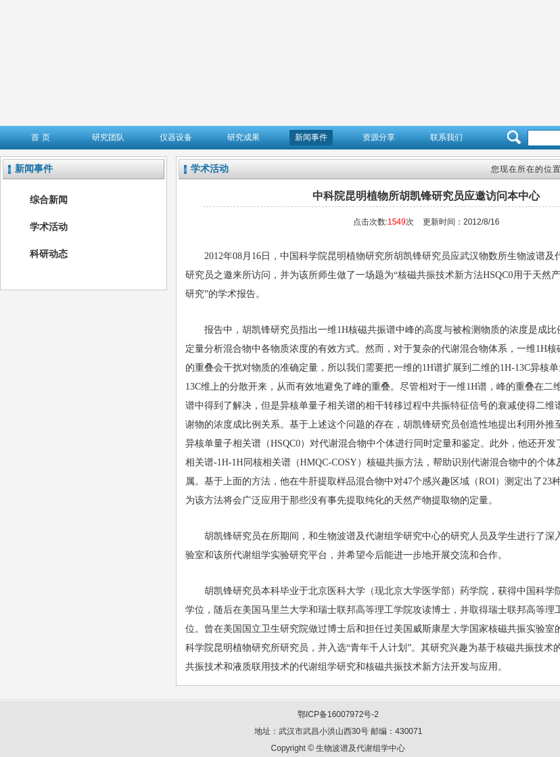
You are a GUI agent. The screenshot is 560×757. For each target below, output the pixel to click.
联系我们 (446, 137)
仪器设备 (176, 137)
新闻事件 (311, 137)
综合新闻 (49, 199)
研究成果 (243, 137)
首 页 (40, 137)
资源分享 (379, 137)
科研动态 (49, 253)
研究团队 (108, 137)
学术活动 (49, 226)
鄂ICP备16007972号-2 (338, 714)
